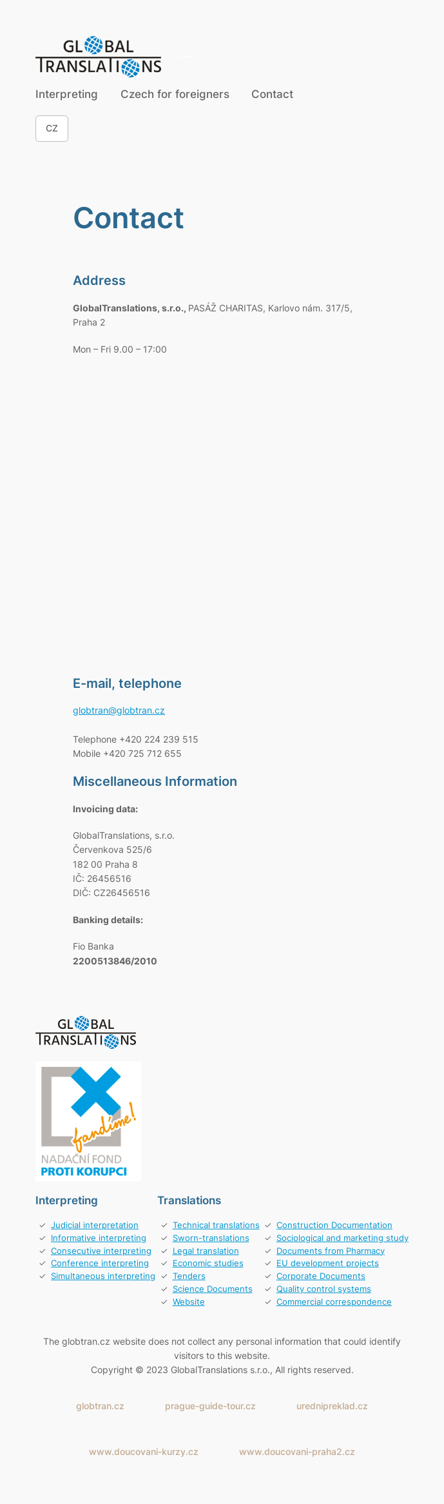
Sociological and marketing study (342, 1238)
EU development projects (327, 1263)
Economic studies (208, 1263)
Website (189, 1302)
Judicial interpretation (95, 1225)
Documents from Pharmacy (330, 1251)
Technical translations (216, 1225)
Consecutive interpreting (101, 1251)
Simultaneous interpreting (103, 1276)
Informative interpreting (98, 1238)
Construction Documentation (334, 1225)
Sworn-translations (211, 1238)
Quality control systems (323, 1289)
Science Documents (213, 1289)
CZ (52, 127)
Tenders (189, 1276)
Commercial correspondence (334, 1302)
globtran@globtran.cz (119, 710)
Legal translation (206, 1251)
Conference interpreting (100, 1263)
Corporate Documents (320, 1276)
